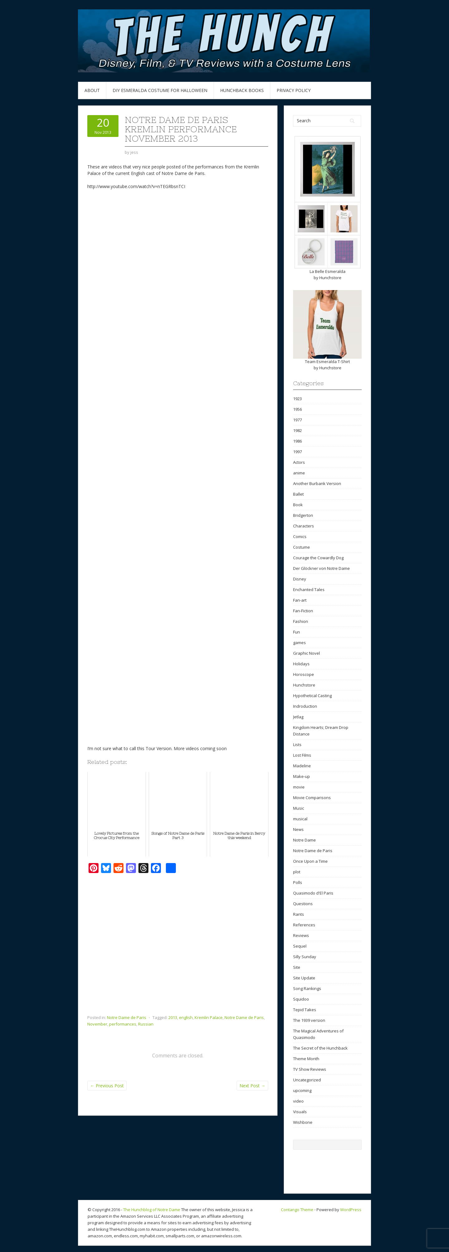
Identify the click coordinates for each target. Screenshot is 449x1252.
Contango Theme (297, 1209)
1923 (297, 398)
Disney (299, 579)
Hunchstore (330, 277)
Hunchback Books (242, 90)
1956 (297, 409)
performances (122, 1024)
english (186, 1017)
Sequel (300, 946)
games (299, 642)
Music (298, 808)
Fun (296, 632)
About (92, 90)
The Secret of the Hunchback (320, 1048)
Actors (299, 462)
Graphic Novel (306, 653)
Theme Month (306, 1058)
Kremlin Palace (209, 1017)
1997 (297, 451)
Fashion (300, 621)
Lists (297, 744)
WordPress (350, 1209)
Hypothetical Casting (312, 695)
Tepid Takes (304, 1009)
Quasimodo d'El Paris (313, 893)
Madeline (302, 766)
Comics (300, 536)
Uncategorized (307, 1080)
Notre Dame (304, 840)
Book (298, 504)
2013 (172, 1017)
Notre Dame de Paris (126, 1017)
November (97, 1024)
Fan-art (300, 600)
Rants (298, 914)
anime (299, 473)
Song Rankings (307, 988)
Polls (297, 882)
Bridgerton (303, 515)
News (298, 829)
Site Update (304, 978)
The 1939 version (309, 1020)
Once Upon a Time (310, 861)
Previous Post (107, 1086)
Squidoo (301, 999)
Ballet (298, 494)
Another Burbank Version (317, 483)
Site (296, 967)
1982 (297, 430)
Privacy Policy (294, 90)
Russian (145, 1024)
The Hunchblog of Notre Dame (151, 1209)
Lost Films (302, 755)
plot (296, 872)
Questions (303, 903)
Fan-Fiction (303, 611)
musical (300, 819)
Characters (303, 526)
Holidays (301, 664)
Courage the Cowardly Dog (318, 557)
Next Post (252, 1086)
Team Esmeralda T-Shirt (327, 361)
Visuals (300, 1111)
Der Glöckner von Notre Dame (321, 568)
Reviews (301, 935)
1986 (297, 441)
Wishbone (302, 1122)
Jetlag (298, 717)
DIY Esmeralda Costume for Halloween (160, 90)
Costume (301, 547)
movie (299, 787)
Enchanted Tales (309, 589)
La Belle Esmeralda (327, 271)
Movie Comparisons (312, 797)
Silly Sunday (304, 956)
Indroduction (305, 706)
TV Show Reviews (309, 1069)
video (298, 1101)
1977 (297, 420)
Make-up (301, 776)
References (304, 925)
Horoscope (303, 674)
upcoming (302, 1090)
